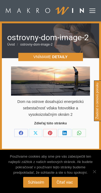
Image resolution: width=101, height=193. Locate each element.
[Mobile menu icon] (92, 11)
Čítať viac (65, 182)
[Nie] (94, 171)
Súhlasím (36, 182)
